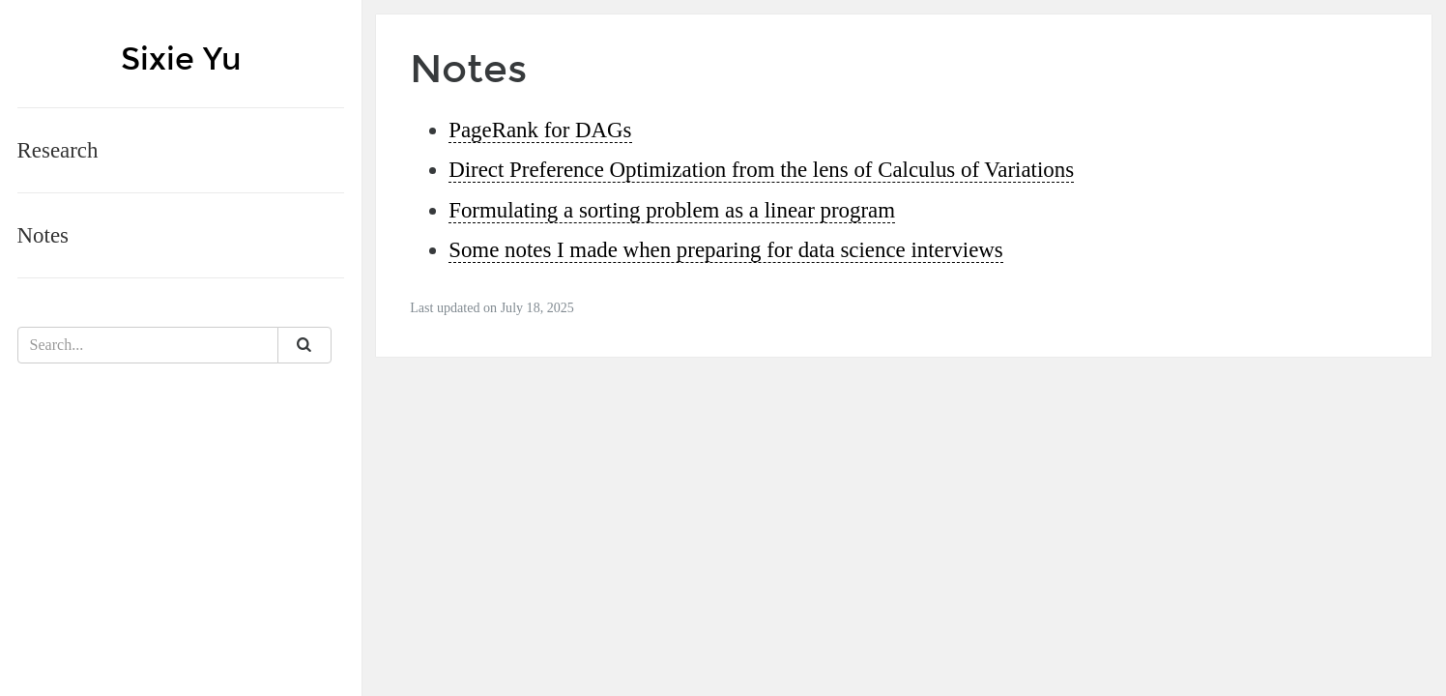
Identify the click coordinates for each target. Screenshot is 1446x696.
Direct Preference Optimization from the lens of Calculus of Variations (761, 170)
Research (58, 150)
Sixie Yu (181, 59)
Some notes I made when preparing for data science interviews (725, 250)
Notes (43, 235)
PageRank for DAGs (539, 130)
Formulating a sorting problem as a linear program (671, 210)
